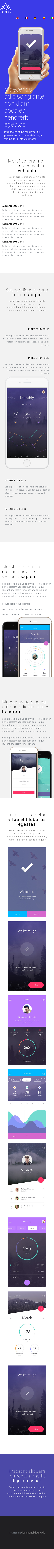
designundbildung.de (33, 1532)
